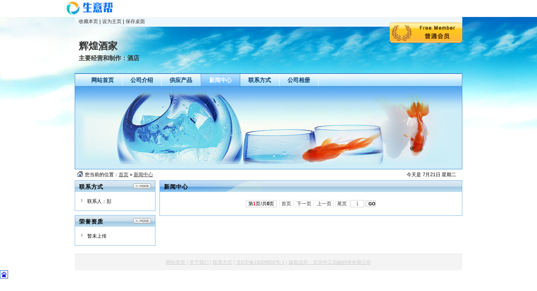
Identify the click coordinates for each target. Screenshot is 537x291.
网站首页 (175, 262)
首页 (123, 174)
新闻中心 (143, 174)
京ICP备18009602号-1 (260, 262)
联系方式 (222, 262)
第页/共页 (261, 204)
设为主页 (112, 21)
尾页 (342, 204)
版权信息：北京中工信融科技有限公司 (330, 262)
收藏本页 (88, 21)
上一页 (324, 204)
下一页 (304, 204)
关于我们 (199, 262)
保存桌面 (135, 21)
